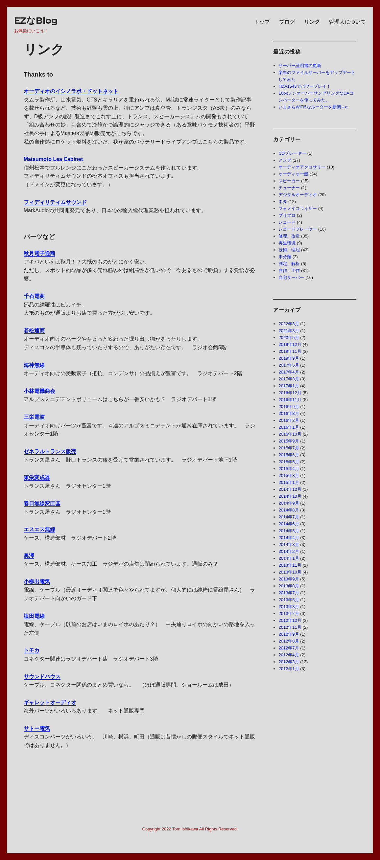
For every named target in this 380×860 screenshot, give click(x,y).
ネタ (282, 201)
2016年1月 (288, 427)
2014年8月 (288, 510)
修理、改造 (289, 236)
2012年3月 (288, 661)
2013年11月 (289, 565)
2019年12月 (289, 344)
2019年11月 (289, 351)
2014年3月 (288, 544)
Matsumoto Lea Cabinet (53, 159)
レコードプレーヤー (297, 229)
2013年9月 (288, 579)
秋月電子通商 (39, 253)
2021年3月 (288, 330)
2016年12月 (289, 392)
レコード (287, 222)
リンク (312, 22)
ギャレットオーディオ (50, 702)
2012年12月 (289, 620)
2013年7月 (288, 592)
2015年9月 (288, 441)
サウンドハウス (42, 676)
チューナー (289, 187)
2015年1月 (288, 482)
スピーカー (289, 180)
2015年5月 (288, 461)
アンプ (284, 160)
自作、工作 (289, 270)
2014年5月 (288, 530)
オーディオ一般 (293, 173)
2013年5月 (288, 599)
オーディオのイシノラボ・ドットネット (71, 91)
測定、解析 (289, 263)
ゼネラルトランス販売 (50, 451)
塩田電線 (34, 616)
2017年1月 (288, 385)
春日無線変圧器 (42, 503)
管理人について (347, 22)
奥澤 (29, 555)
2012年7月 (288, 647)
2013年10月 (289, 572)
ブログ (287, 22)
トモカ (31, 650)
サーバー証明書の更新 (299, 65)
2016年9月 (288, 406)
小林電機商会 (39, 391)
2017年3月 (288, 378)
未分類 (284, 256)
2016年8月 (288, 413)
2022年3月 (288, 323)
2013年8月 (288, 585)
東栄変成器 (37, 477)
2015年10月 (289, 434)
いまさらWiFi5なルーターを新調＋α (312, 106)
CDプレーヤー (292, 153)
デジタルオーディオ (297, 194)
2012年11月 (289, 627)
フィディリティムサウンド (55, 202)
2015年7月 (288, 447)
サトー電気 (37, 728)
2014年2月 (288, 551)
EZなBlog (36, 20)
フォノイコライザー (297, 208)
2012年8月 (288, 641)
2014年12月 (289, 489)
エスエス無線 (39, 529)
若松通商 (34, 330)
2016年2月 (288, 420)
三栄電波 (34, 417)
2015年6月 (288, 454)
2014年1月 (288, 558)
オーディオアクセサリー (301, 167)
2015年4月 (288, 468)
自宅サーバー (291, 277)
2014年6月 (288, 523)
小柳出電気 (37, 581)
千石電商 (34, 296)
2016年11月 (289, 399)
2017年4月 (288, 372)
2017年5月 (288, 365)
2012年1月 (288, 668)
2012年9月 (288, 634)
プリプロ (287, 215)
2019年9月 (288, 358)
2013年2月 (288, 613)
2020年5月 (288, 337)
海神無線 (34, 365)
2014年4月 (288, 537)
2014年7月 (288, 516)
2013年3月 (288, 606)
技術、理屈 (289, 249)
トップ (262, 22)
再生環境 (287, 242)
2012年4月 (288, 654)
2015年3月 (288, 475)
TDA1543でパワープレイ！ (304, 86)
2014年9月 (288, 503)
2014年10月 (289, 496)
